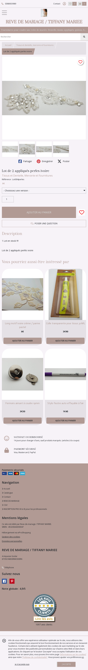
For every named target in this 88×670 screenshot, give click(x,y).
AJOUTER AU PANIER (39, 212)
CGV (4, 505)
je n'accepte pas (22, 664)
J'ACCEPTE (66, 664)
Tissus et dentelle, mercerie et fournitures (34, 45)
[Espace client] (64, 4)
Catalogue (7, 492)
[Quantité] (8, 199)
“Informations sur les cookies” (73, 654)
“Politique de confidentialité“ (34, 657)
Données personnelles (12, 541)
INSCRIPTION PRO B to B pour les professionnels (24, 509)
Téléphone (8, 567)
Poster (64, 161)
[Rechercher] (84, 36)
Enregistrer (45, 161)
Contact (56, 3)
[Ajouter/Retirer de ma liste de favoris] (82, 212)
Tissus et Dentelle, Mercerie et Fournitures (27, 175)
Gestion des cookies (11, 536)
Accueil (8, 45)
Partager (25, 161)
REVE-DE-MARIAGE (10, 501)
